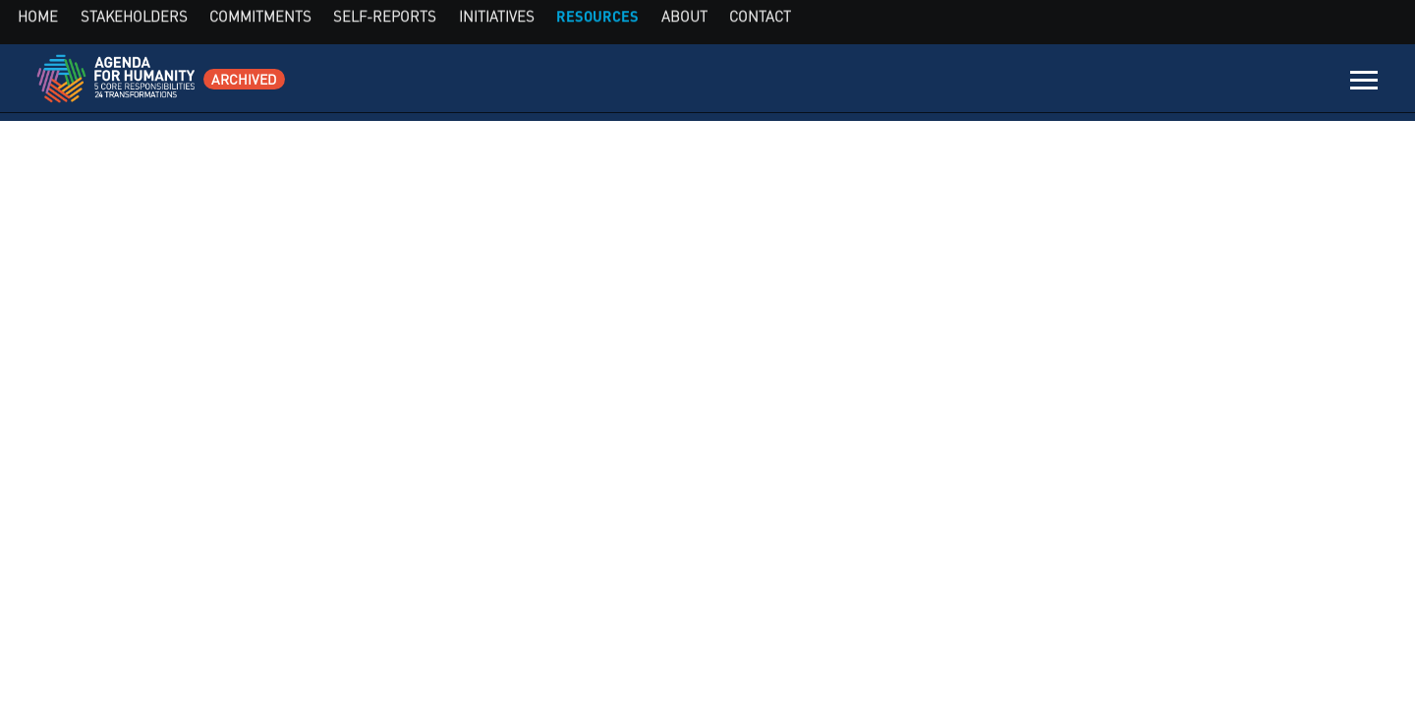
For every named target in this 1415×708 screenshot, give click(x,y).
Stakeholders (794, 83)
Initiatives (1094, 83)
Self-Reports (1003, 83)
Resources (1176, 83)
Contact (1302, 83)
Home (718, 83)
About (1243, 83)
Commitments (899, 83)
